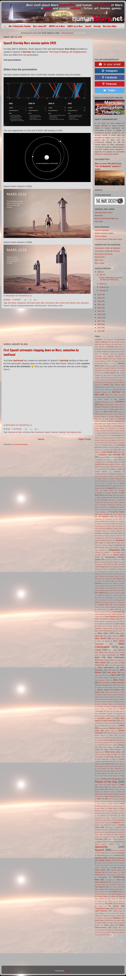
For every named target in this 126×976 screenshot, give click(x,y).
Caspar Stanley (101, 433)
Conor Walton (117, 457)
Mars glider (114, 663)
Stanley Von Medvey (118, 850)
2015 (99, 328)
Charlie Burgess (116, 435)
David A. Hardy (116, 469)
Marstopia (122, 687)
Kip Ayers (111, 593)
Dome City (121, 481)
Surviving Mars (100, 872)
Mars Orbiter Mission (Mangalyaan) (106, 677)
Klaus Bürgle (121, 593)
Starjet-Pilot (101, 855)
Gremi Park (98, 535)
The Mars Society (113, 889)
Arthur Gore (105, 387)
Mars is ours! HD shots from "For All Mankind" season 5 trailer (108, 166)
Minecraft (119, 713)
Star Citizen (101, 853)
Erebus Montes (120, 495)
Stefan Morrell (101, 863)
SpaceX (88, 26)
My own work (99, 725)
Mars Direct (99, 260)
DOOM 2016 (112, 483)
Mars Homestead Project (117, 665)
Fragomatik (98, 519)
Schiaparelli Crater (109, 825)
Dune (96, 490)
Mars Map (112, 670)
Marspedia (99, 215)
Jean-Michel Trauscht (115, 569)
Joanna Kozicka (107, 574)
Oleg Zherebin (111, 745)
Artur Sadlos (105, 389)
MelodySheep (120, 704)
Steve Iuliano (114, 865)
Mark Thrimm (108, 628)
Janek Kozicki (112, 566)
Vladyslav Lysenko (108, 915)
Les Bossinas (120, 602)
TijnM (120, 899)
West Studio (113, 923)
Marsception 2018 (110, 687)
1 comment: (17, 300)
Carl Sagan (118, 426)
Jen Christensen (100, 571)
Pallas (113, 759)
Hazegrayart (120, 540)
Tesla (119, 880)
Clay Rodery (115, 447)
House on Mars (104, 543)
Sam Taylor (118, 820)
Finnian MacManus (100, 512)
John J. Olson (106, 578)
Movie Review (117, 723)
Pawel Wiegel (110, 771)
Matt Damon (121, 697)
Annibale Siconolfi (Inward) (103, 377)
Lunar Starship (110, 616)
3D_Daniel (110, 339)
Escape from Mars (101, 502)
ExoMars (113, 507)
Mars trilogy (102, 685)
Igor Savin (114, 547)
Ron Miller (115, 813)
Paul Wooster (102, 768)
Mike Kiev (119, 711)
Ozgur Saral (121, 757)
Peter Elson (114, 773)
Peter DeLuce (102, 773)
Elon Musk (12, 303)
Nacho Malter (112, 725)
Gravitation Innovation (102, 533)
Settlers (120, 832)
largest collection (101, 126)
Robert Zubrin (118, 806)
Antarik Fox (118, 377)
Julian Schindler (117, 585)
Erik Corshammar (103, 497)
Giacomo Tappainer (106, 528)
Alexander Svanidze (114, 356)
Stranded (105, 867)
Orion (116, 754)
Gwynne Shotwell (100, 540)
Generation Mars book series (113, 523)
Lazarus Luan (105, 600)
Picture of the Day (106, 781)
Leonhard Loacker (107, 602)
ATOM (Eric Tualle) (111, 395)
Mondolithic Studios (104, 718)
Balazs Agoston (103, 399)
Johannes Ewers (113, 576)
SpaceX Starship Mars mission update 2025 (30, 43)
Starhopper (121, 853)
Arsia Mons (98, 382)
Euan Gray (113, 502)
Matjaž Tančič (99, 697)
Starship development (26, 306)
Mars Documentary (109, 655)
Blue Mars (115, 407)
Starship (97, 26)
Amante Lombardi (110, 366)
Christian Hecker (107, 445)
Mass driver (107, 694)
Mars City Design (103, 641)
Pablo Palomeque (102, 759)
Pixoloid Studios (111, 784)
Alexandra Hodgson (102, 358)
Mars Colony (60, 303)
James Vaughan (100, 566)
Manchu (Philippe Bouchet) (112, 619)
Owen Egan (110, 757)
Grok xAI (119, 535)
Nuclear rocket (108, 742)
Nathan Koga (109, 730)
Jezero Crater (113, 571)
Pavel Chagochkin (116, 768)
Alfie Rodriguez (113, 361)
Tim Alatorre (98, 901)
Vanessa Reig (117, 911)
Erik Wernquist (103, 500)
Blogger (67, 971)
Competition (102, 455)
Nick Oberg (98, 740)
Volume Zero (121, 915)
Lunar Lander (99, 614)
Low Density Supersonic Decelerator (113, 607)
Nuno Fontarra (120, 742)
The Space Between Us (116, 894)
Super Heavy (100, 870)
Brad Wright (118, 414)
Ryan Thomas (111, 818)
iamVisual (18, 360)
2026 (99, 272)
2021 (99, 308)
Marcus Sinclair (99, 621)
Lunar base (117, 612)
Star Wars (111, 853)
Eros (113, 500)
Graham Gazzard (116, 531)
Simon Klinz (99, 834)
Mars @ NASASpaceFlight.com (106, 218)
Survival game (116, 870)
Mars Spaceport (83, 303)
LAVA (96, 600)
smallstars (106, 837)
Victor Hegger (99, 913)
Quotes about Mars (101, 789)
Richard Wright (120, 801)
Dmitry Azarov (102, 478)
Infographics (21, 303)
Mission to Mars (99, 716)
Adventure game (113, 347)
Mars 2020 (118, 628)
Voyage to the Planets (104, 918)
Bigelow (101, 404)
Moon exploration (109, 721)
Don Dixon (100, 483)
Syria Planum (113, 872)
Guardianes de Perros (102, 538)
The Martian (113, 892)
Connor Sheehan (104, 457)
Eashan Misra (108, 490)
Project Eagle (103, 787)
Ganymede (112, 521)
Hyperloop (118, 545)
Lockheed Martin (103, 605)
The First (112, 887)
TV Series (113, 906)
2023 (99, 301)
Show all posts (68, 33)
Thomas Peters (102, 896)
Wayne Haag (120, 920)
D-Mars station (113, 462)
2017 (99, 321)
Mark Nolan (113, 626)
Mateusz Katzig (117, 694)
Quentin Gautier (117, 787)
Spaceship (101, 846)
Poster (122, 785)
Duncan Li (119, 488)
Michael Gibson (100, 709)
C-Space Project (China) (113, 423)
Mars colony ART (40, 26)
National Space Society (115, 733)
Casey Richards (120, 430)
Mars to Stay (99, 263)
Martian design (103, 690)
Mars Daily (99, 221)
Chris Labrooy (112, 440)
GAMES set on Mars (75, 26)
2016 (99, 324)
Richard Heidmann (107, 801)
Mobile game (121, 716)
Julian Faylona (105, 585)
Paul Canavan (99, 766)
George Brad (99, 526)
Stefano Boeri (112, 863)
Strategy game (116, 867)
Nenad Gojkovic (100, 735)
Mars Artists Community (104, 254)
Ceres (122, 433)
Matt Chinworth (110, 697)
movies (118, 138)
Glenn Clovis (118, 528)
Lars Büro (119, 597)
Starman (55, 432)
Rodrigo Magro (112, 808)
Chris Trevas (112, 442)
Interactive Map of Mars (104, 212)
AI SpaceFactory (111, 349)
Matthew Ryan (112, 699)
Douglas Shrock (99, 488)
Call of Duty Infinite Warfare (103, 426)
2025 (99, 295)
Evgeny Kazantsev (101, 507)
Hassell (110, 540)
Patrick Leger (118, 764)
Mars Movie (112, 672)
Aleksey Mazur (114, 351)
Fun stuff (118, 519)
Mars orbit (115, 675)
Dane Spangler (109, 464)
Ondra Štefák (107, 747)
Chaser (97, 438)
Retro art (100, 799)
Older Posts (84, 439)
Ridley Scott (112, 803)
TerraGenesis (109, 880)
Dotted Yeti (105, 486)
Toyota (101, 906)
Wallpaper (117, 918)
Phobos (104, 779)
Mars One (106, 675)
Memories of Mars (103, 706)
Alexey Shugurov (100, 361)
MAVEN (117, 701)
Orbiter (97, 754)
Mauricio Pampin (107, 701)
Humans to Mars (107, 545)
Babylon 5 (121, 397)
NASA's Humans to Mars (104, 233)
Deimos (111, 474)
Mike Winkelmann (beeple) (103, 713)
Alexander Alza (108, 354)
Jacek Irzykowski (102, 562)
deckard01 (117, 471)
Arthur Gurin (115, 387)
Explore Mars (100, 257)
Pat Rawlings (106, 764)
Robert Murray (106, 806)
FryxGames (108, 519)
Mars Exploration (37, 432)
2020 (99, 311)
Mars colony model (115, 650)
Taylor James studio (108, 875)
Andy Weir (106, 375)
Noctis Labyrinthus (110, 740)
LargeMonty (108, 597)
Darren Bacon (110, 466)
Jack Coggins (114, 562)
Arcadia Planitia (99, 380)
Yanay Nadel (98, 930)
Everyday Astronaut (107, 505)
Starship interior (41, 306)
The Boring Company (115, 884)
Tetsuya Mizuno (101, 884)
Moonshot (107, 723)
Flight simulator (104, 514)
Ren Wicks (121, 796)
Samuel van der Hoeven (102, 822)
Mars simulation (104, 682)
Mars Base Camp (110, 636)
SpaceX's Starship (102, 230)
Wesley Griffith (101, 923)
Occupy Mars (101, 745)
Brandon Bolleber (100, 416)
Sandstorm (117, 822)
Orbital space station (113, 752)
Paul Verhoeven (120, 766)
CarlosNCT (111, 428)
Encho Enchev (108, 495)
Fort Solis (118, 516)
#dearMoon (98, 339)
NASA (122, 725)
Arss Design (108, 382)
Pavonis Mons (99, 771)
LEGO (97, 602)
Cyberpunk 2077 (100, 462)
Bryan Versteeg (115, 421)
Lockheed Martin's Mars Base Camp (108, 239)
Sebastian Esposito (101, 830)
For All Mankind (102, 517)
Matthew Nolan (101, 699)
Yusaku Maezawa (119, 930)
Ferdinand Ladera (117, 509)
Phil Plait (104, 776)
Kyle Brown (98, 597)
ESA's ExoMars (100, 236)
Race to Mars (115, 789)
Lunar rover (98, 616)
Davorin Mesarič (101, 471)
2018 (99, 318)
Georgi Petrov (110, 526)
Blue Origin (104, 409)
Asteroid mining (101, 392)
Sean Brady (109, 827)
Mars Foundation (117, 660)
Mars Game (100, 662)
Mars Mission (71, 303)
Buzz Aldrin (98, 423)
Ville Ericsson (111, 913)
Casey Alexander (107, 430)
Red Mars (118, 794)
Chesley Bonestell (107, 438)
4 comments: (17, 429)
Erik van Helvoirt (119, 497)
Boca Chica (108, 412)
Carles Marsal (99, 428)
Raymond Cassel (109, 791)
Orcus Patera (106, 754)
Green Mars (117, 533)
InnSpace (98, 552)
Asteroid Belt (117, 389)
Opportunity (98, 752)
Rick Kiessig (101, 803)
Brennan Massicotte (115, 416)
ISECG (116, 559)
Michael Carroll (117, 706)
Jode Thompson (100, 576)
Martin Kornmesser (111, 692)
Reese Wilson (109, 796)
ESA (120, 500)
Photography (116, 779)
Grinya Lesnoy (109, 535)
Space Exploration (116, 841)
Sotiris (114, 837)
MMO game (110, 716)
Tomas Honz (98, 903)
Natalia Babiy (103, 728)
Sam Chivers (107, 820)
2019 (99, 314)
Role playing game (110, 811)
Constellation (99, 459)
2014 (99, 331)
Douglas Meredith (117, 486)
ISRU (123, 559)
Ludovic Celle (113, 609)
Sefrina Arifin (113, 830)
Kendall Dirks (113, 588)
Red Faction (108, 794)
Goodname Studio (100, 531)
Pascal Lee (108, 761)
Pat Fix (117, 761)
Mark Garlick (120, 623)
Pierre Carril (98, 784)
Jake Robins (107, 564)
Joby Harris (118, 574)
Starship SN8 (120, 860)
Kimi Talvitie (99, 593)
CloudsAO (106, 450)
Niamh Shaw (113, 735)
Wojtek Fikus (117, 927)
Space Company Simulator (116, 839)
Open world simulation (112, 749)
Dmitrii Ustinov (120, 476)
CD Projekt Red (113, 433)
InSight (106, 552)
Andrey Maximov (110, 373)
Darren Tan (121, 466)
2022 (99, 304)
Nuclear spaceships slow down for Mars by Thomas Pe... (110, 279)
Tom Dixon (119, 901)
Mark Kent (101, 626)
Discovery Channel (107, 476)
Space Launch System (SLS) (107, 844)
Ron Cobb (106, 813)
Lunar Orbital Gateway (114, 614)
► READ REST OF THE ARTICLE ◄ (18, 296)
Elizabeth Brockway (112, 493)
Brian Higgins (109, 419)
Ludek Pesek (101, 609)
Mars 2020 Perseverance (103, 631)
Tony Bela (109, 904)
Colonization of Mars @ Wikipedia (107, 248)
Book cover (98, 414)
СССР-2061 (105, 934)
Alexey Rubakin (117, 358)
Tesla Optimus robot (55, 306)
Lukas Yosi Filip (105, 612)
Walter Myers (99, 920)
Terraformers (102, 877)
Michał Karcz (112, 709)
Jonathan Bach (110, 581)
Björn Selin (119, 404)
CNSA (115, 450)
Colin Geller (121, 452)
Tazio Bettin (121, 875)
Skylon (109, 834)
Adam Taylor (118, 344)
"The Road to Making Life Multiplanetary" (68, 52)
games (97, 140)
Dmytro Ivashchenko (101, 481)
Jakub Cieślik (118, 564)
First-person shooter (117, 512)
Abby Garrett (115, 342)
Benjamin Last (108, 402)
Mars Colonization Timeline (20, 26)
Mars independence (106, 667)
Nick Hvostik (106, 737)
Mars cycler (114, 652)
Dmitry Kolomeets (116, 478)
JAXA (104, 569)
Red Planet (98, 796)
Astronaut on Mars (15, 432)
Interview (108, 559)
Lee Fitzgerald (117, 600)
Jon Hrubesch (117, 578)
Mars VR (112, 685)
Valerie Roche (118, 908)
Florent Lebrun (117, 514)
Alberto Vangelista (102, 351)
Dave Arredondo (102, 469)
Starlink (110, 855)
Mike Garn (110, 711)
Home (41, 439)
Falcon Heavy (104, 509)
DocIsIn (112, 481)
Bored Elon (109, 414)
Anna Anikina (117, 375)
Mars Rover (119, 680)
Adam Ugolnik (99, 347)
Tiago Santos (111, 899)
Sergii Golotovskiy (109, 832)
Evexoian (119, 505)
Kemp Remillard (100, 588)
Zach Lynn (100, 932)
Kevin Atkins (110, 590)
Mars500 (99, 687)
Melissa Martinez (108, 704)
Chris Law (121, 440)
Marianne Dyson (112, 621)
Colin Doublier (107, 452)
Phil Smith (113, 776)
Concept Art (119, 454)
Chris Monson (101, 442)
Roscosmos (113, 815)
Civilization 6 (105, 447)
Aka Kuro (122, 349)
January (102, 290)
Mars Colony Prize (101, 652)
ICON (106, 547)
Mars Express (104, 660)
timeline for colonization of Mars (106, 154)
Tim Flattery (109, 901)
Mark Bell (110, 623)
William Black (109, 925)
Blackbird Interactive (102, 407)
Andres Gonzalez (111, 370)
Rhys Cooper (113, 799)
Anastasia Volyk (109, 368)
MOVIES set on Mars (57, 26)
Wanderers (110, 920)
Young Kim (108, 930)
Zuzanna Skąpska (111, 932)
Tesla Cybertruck (101, 882)
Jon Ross (98, 581)
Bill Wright (110, 404)
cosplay (108, 459)
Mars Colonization (47, 303)
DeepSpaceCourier (100, 474)
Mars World (121, 685)
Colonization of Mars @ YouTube (107, 251)
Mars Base (103, 633)
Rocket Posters (99, 808)
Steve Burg (103, 865)
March (102, 284)
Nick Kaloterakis (117, 737)
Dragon (109, 488)
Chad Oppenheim (102, 435)
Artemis (106, 385)
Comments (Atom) (21, 444)
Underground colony (102, 908)
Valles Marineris (101, 911)
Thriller (113, 896)
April (101, 275)
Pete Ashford (121, 771)
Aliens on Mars (109, 363)
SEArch (119, 827)
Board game (115, 409)
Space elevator (102, 841)
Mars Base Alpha (109, 26)
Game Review (100, 521)
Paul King (109, 766)
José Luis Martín (111, 583)
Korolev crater (117, 595)
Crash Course (117, 459)
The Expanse (100, 887)
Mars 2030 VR (120, 631)
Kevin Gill (119, 590)
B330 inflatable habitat (109, 397)
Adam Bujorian (106, 344)
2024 (99, 298)
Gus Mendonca (117, 538)
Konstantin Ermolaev (103, 595)
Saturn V (97, 825)
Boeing (120, 411)
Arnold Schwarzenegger (114, 380)
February (103, 287)
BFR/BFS (120, 402)
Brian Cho (98, 419)
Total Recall (121, 903)
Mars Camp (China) (118, 638)
